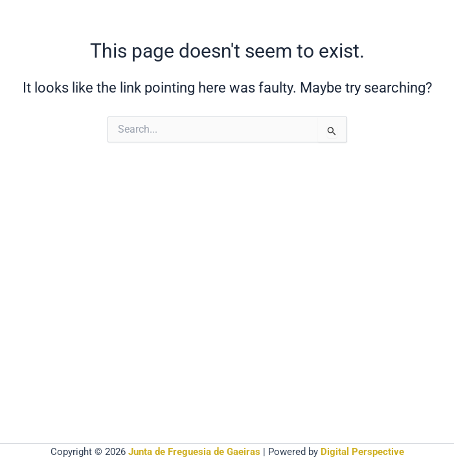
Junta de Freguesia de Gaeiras (194, 452)
